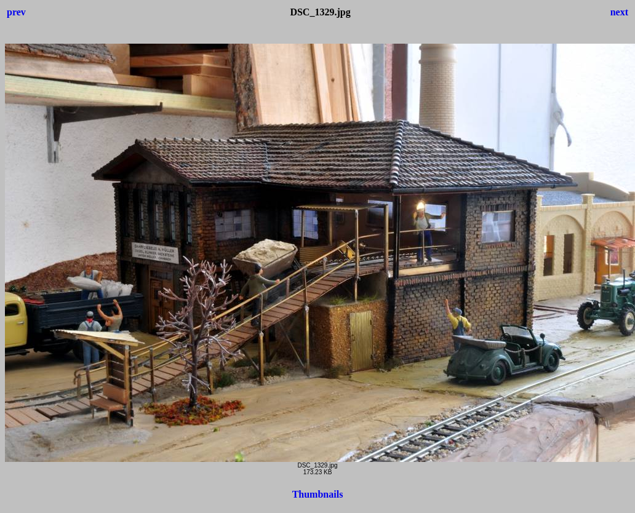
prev (16, 12)
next (619, 12)
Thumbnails (317, 494)
